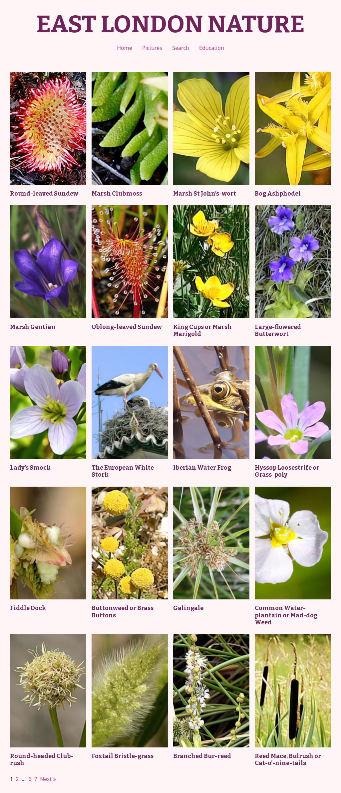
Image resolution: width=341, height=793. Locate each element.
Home (124, 48)
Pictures (152, 48)
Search (180, 48)
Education (211, 48)
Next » (48, 779)
